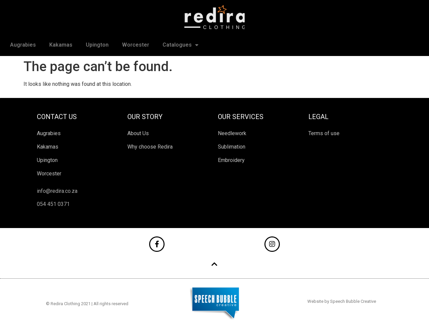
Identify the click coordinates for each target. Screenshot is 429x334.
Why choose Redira (150, 147)
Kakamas (60, 45)
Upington (97, 45)
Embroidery (231, 160)
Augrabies (23, 45)
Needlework (232, 133)
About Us (138, 133)
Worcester (135, 45)
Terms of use (324, 133)
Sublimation (231, 147)
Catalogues (180, 45)
